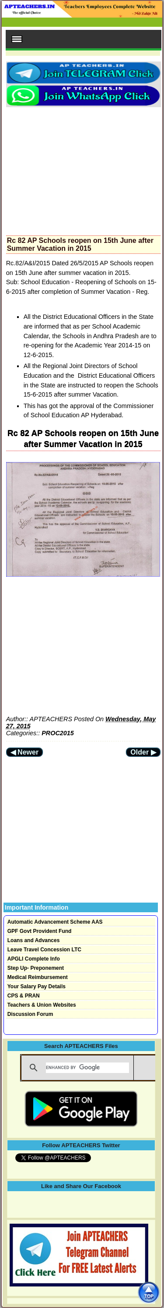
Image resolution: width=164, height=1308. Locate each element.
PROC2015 (58, 733)
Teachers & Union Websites (41, 1005)
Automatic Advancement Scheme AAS (55, 922)
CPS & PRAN (23, 996)
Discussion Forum (30, 1014)
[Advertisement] (83, 168)
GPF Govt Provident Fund (39, 931)
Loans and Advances (33, 940)
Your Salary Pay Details (36, 986)
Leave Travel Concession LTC (44, 950)
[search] (87, 1067)
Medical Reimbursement (37, 977)
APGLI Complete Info (33, 959)
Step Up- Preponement (35, 968)
